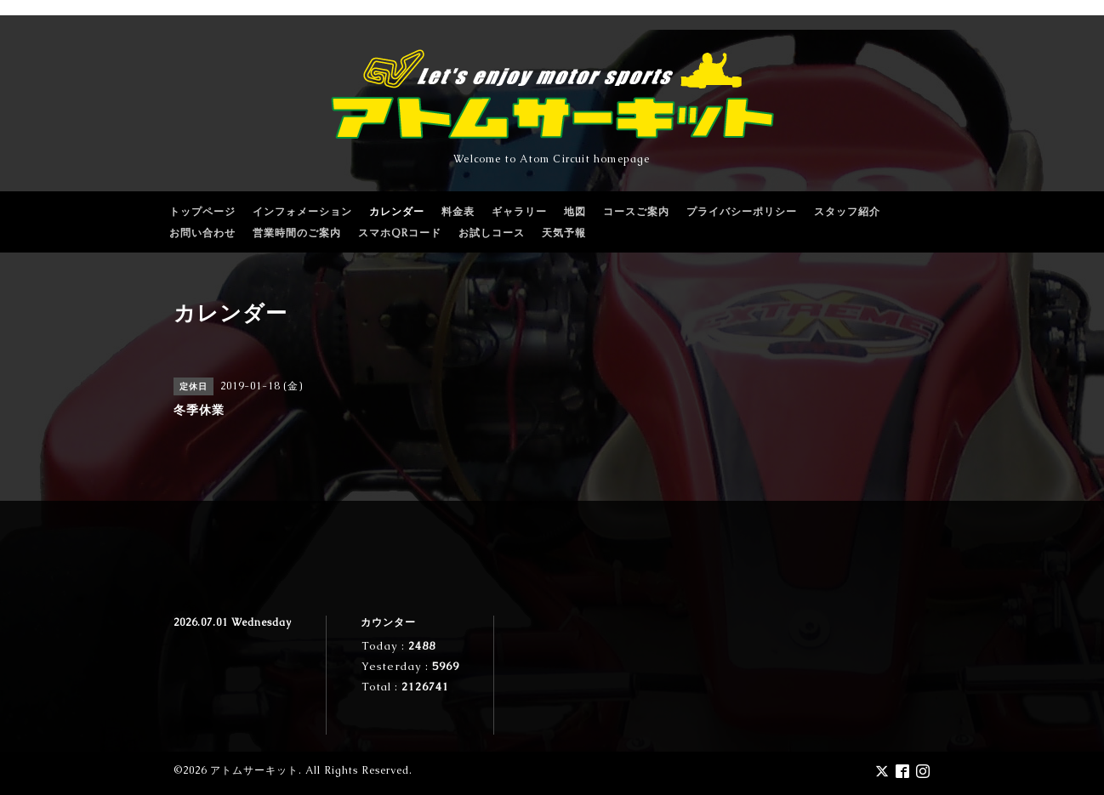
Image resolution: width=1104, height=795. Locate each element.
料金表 (458, 212)
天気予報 (564, 233)
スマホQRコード (399, 233)
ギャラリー (519, 212)
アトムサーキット (254, 770)
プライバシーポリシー (741, 212)
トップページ (202, 212)
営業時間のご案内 (297, 233)
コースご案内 (636, 212)
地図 (575, 212)
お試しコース (491, 233)
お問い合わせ (202, 233)
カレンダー (396, 212)
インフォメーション (302, 212)
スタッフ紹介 (847, 212)
